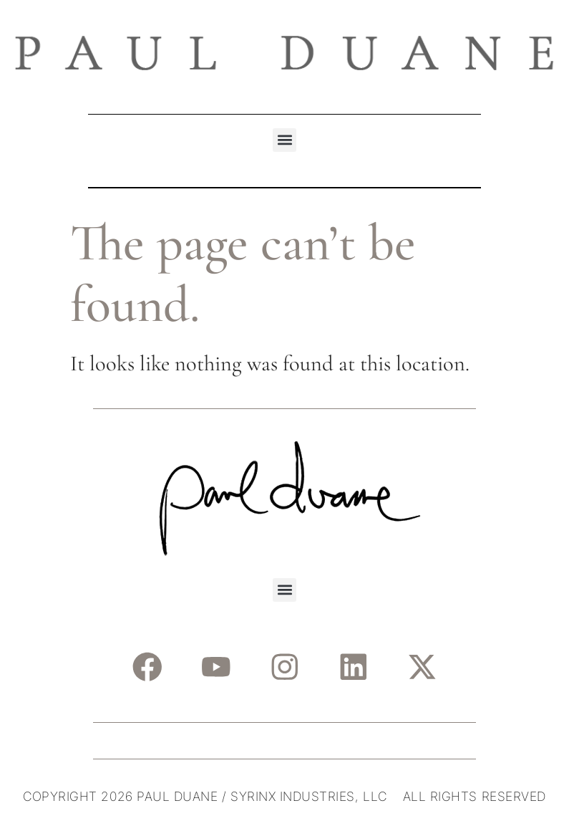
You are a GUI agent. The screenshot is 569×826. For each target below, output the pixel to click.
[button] (284, 140)
